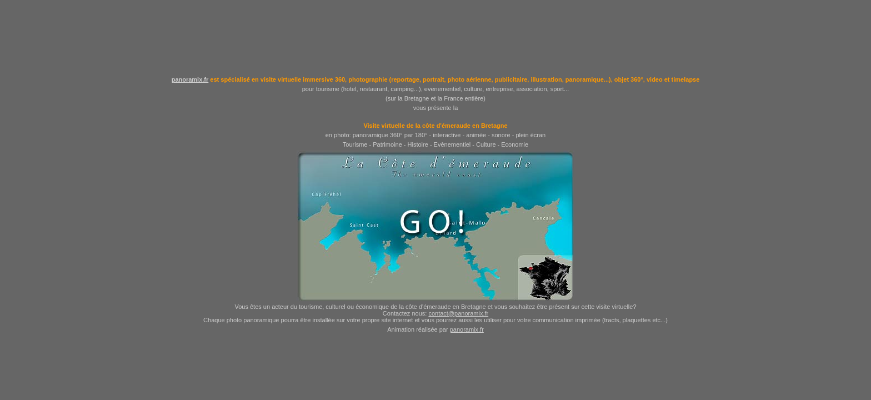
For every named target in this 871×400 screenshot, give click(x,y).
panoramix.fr (190, 79)
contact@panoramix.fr (458, 313)
